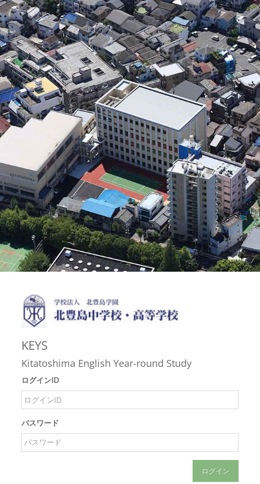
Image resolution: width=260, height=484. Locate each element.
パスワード (40, 423)
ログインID (40, 380)
